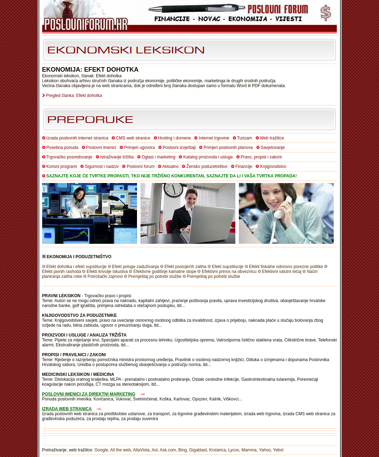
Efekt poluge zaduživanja (135, 266)
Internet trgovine (214, 138)
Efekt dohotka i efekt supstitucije (76, 266)
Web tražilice (272, 138)
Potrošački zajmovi (105, 276)
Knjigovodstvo (273, 166)
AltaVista (141, 450)
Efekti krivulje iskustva (107, 271)
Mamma (248, 450)
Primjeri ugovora (139, 147)
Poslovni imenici (101, 147)
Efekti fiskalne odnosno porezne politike (286, 266)
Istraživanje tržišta (117, 157)
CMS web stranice (133, 138)
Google (101, 450)
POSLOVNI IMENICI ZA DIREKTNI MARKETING (89, 394)
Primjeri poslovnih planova (228, 147)
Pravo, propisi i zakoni (261, 157)
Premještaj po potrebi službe (154, 276)
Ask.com (168, 450)
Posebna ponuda (62, 147)
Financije (243, 166)
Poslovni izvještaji (179, 147)
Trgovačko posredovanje (69, 157)
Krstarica (217, 450)
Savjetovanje (273, 147)
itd (179, 305)
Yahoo (265, 450)
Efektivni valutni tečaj (281, 271)
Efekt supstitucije (227, 266)
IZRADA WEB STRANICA (67, 408)
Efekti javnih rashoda (61, 271)
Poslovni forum (141, 166)
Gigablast (198, 450)
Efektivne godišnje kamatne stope (164, 271)
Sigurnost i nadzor (102, 166)
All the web (120, 450)
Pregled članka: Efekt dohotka (74, 95)
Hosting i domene (174, 138)
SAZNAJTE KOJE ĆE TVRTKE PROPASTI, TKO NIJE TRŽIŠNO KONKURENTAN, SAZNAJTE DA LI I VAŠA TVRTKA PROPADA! (171, 176)
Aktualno (170, 166)
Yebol (278, 450)
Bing (182, 450)
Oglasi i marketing (158, 157)
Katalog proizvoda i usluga (208, 157)
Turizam (244, 138)
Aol (154, 450)
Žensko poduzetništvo (207, 166)
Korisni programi (61, 166)
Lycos (233, 450)
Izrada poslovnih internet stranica (77, 138)
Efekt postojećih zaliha (185, 266)
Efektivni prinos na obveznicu (229, 271)
